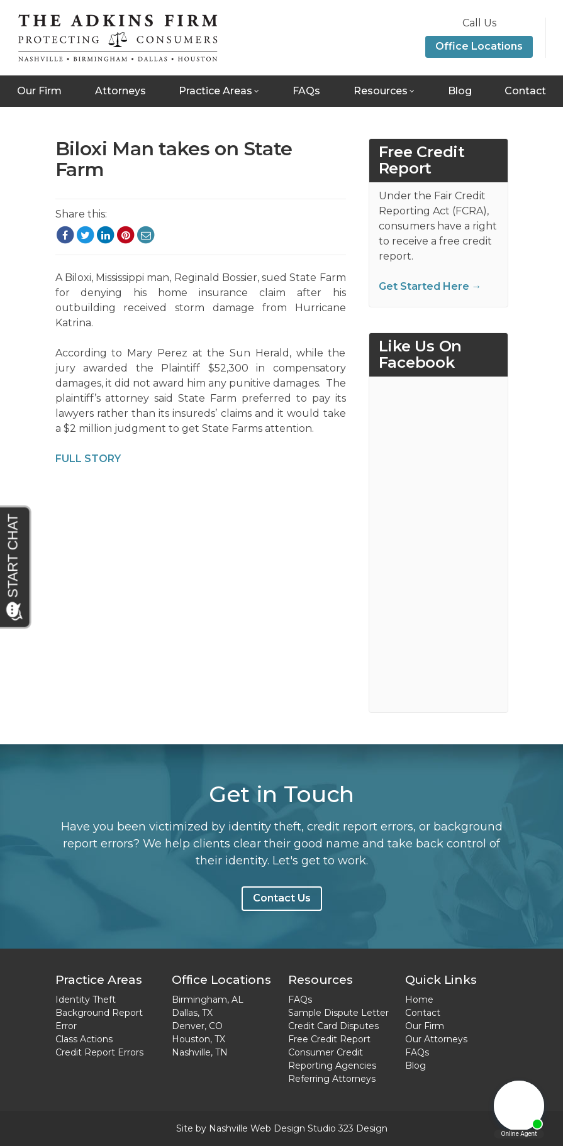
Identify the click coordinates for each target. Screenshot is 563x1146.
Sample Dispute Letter (338, 1012)
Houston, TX (198, 1039)
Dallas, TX (192, 1012)
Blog (460, 91)
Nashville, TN (200, 1052)
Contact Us (282, 898)
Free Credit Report (329, 1039)
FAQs (306, 91)
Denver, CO (197, 1026)
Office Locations (479, 46)
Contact (525, 91)
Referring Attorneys (332, 1078)
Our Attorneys (436, 1039)
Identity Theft (85, 999)
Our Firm (39, 91)
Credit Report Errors (99, 1052)
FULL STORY (88, 459)
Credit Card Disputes (333, 1026)
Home (419, 999)
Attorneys (120, 91)
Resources (381, 91)
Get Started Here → (430, 286)
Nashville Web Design (257, 1128)
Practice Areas (215, 91)
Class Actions (84, 1039)
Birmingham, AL (207, 999)
